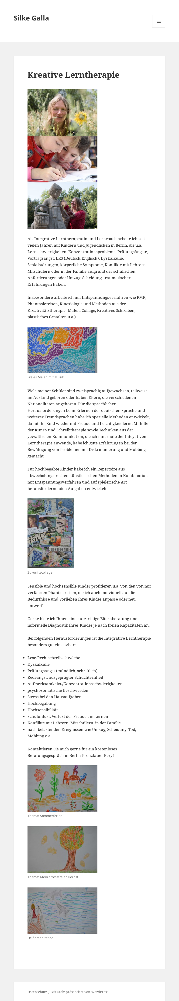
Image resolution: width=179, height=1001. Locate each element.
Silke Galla (31, 17)
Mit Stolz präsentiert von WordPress (79, 992)
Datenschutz (37, 992)
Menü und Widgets (158, 27)
